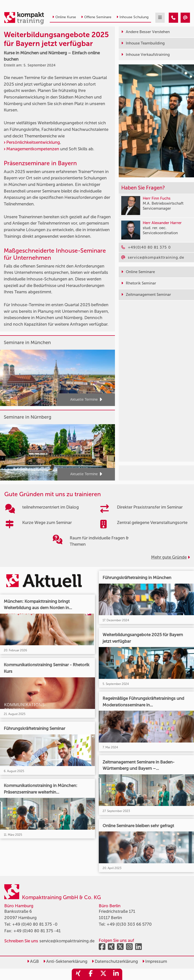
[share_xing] (78, 974)
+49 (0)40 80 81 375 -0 (35, 924)
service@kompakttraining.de (66, 940)
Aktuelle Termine (86, 399)
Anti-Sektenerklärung (65, 961)
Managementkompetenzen (32, 148)
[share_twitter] (103, 974)
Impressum (154, 961)
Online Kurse (64, 17)
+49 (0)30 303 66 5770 (129, 924)
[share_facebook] (90, 974)
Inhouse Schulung (132, 17)
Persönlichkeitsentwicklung (33, 142)
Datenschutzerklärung (115, 961)
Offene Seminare (96, 17)
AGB (33, 961)
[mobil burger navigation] (160, 18)
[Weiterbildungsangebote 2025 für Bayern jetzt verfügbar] (173, 18)
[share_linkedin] (116, 974)
